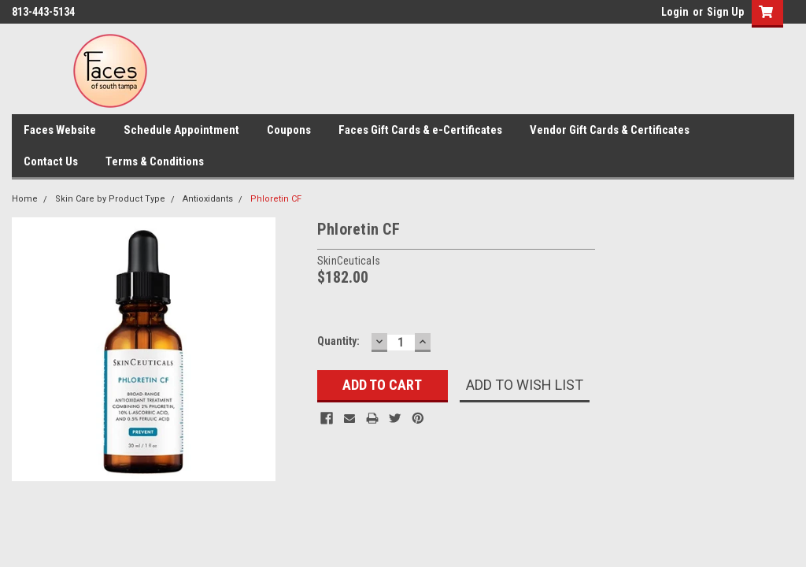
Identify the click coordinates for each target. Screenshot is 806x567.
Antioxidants (208, 199)
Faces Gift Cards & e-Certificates (420, 130)
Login (675, 12)
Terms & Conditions (154, 161)
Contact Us (51, 161)
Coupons (289, 130)
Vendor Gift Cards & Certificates (610, 130)
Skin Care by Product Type (110, 199)
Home (25, 199)
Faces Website (60, 130)
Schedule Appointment (181, 130)
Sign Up (725, 12)
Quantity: (338, 341)
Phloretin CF (275, 199)
